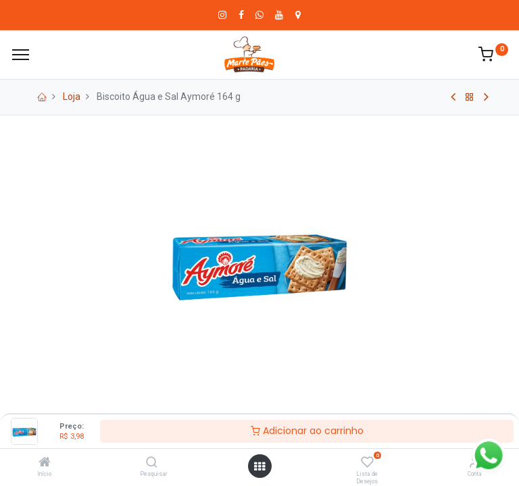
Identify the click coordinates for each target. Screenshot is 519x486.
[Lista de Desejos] (367, 463)
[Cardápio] (20, 54)
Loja (71, 96)
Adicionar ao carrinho (307, 430)
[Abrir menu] (259, 466)
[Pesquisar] (151, 463)
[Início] (45, 463)
